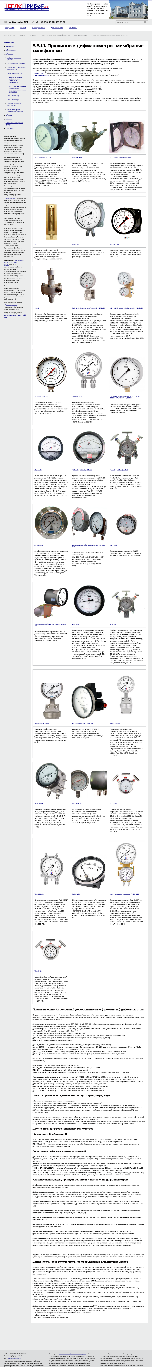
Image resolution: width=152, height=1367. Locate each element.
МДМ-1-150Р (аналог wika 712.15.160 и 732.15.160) (126, 308)
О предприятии (38, 28)
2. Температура (10, 50)
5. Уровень (9, 119)
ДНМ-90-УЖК (38, 545)
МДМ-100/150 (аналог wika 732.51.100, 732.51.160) (88, 308)
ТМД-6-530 (38, 470)
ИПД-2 (36, 308)
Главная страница (9, 35)
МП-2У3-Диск (114, 244)
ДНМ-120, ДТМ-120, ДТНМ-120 (82, 470)
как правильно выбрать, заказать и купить (14, 263)
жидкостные (39, 73)
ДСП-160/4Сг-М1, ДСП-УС (42, 157)
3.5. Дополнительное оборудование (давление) (15, 110)
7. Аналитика (10, 128)
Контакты (73, 28)
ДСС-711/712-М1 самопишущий (120, 157)
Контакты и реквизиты (14, 1358)
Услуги (23, 28)
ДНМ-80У (113, 624)
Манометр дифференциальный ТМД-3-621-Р (124, 894)
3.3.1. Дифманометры (80, 35)
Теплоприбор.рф (9, 198)
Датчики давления (11, 305)
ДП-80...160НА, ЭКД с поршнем (82, 723)
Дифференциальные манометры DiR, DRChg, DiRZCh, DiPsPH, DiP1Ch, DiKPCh (125, 397)
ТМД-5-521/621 (77, 396)
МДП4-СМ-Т (76, 244)
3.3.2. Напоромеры (14, 96)
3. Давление (33, 35)
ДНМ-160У (75, 624)
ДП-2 (36, 244)
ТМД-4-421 (38, 971)
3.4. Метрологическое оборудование (14, 104)
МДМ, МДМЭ (38, 803)
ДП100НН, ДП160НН (41, 396)
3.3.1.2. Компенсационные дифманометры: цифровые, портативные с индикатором (17, 89)
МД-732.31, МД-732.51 (41, 723)
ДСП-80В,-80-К (77, 157)
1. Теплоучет (10, 46)
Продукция (9, 28)
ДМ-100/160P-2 (77, 803)
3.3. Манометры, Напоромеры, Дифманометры (56, 35)
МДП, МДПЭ (76, 894)
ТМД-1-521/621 (115, 723)
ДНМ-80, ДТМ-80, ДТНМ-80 (119, 470)
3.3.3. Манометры (13, 100)
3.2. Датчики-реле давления (16, 63)
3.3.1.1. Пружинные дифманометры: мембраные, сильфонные (15, 79)
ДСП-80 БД (113, 803)
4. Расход (9, 115)
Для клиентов (57, 28)
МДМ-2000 (113, 545)
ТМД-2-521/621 (39, 894)
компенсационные (42, 75)
